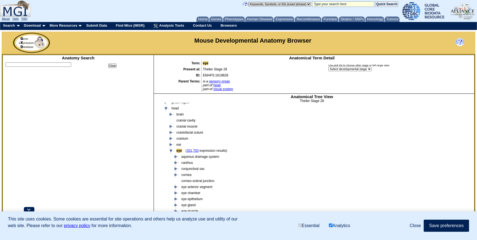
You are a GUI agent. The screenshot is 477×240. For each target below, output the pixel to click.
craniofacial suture (189, 132)
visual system (223, 89)
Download (32, 25)
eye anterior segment (196, 187)
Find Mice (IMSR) (130, 25)
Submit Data (96, 25)
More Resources (63, 25)
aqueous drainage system (200, 157)
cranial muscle (187, 126)
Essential (309, 225)
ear (178, 145)
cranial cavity (185, 120)
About (6, 18)
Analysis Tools (168, 25)
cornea (186, 175)
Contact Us (202, 25)
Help (15, 18)
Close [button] (415, 225)
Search (9, 25)
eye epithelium (192, 199)
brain (180, 114)
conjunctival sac (193, 169)
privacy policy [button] (77, 225)
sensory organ (219, 81)
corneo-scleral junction (197, 181)
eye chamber (190, 193)
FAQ (24, 18)
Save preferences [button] (446, 225)
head (217, 85)
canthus (187, 163)
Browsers (229, 25)
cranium (182, 138)
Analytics (339, 225)
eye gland (188, 205)
